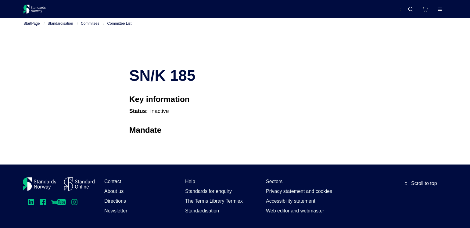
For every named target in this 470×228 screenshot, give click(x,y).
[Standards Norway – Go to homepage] (39, 11)
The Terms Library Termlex (214, 201)
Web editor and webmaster (295, 210)
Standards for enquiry (208, 191)
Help (190, 181)
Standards (77, 11)
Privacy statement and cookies (299, 191)
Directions (115, 201)
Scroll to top (420, 183)
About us (114, 191)
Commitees (90, 31)
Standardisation (60, 31)
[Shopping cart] (412, 11)
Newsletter (115, 210)
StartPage (31, 31)
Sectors (274, 181)
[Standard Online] (79, 184)
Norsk (389, 12)
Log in (434, 11)
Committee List (119, 31)
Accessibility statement (290, 201)
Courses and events (119, 11)
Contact (112, 181)
